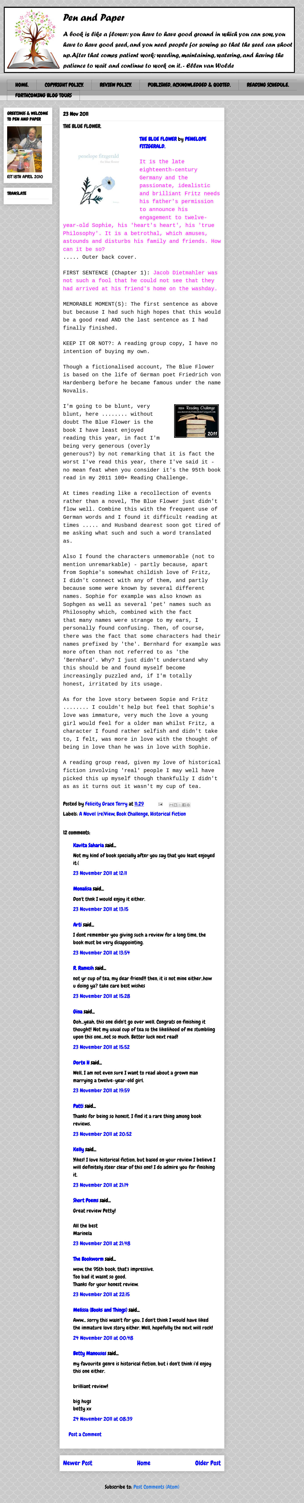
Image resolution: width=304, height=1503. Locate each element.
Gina (77, 1011)
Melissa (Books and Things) (100, 1309)
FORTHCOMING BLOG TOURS (43, 95)
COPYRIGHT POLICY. (64, 84)
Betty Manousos (89, 1353)
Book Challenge (132, 813)
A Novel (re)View (96, 813)
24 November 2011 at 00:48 (103, 1337)
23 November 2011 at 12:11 (100, 873)
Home (143, 1463)
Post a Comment (85, 1434)
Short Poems (85, 1200)
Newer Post (77, 1463)
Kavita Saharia (88, 845)
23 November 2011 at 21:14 (101, 1184)
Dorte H (81, 1062)
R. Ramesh (83, 968)
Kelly (78, 1149)
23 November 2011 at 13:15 (100, 909)
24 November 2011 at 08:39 (102, 1418)
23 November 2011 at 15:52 (101, 1047)
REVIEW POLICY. (115, 84)
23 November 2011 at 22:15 (101, 1294)
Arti (77, 924)
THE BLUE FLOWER (158, 138)
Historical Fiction (168, 813)
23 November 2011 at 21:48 (101, 1243)
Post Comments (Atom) (156, 1486)
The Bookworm (88, 1258)
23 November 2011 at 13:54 (101, 952)
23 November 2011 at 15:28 (101, 996)
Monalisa (82, 888)
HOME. (21, 84)
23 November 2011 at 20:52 (102, 1133)
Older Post (208, 1463)
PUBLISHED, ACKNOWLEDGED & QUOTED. (189, 84)
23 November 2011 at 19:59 (101, 1090)
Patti (78, 1106)
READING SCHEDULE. (268, 84)
